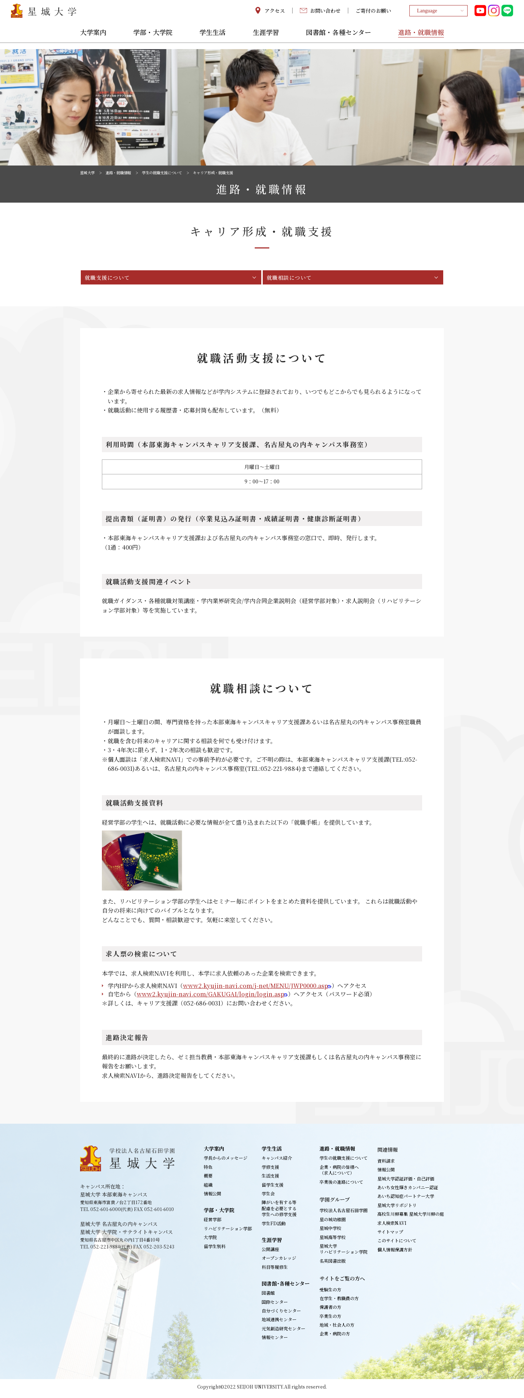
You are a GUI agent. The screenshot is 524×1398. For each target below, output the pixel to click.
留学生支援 (272, 1188)
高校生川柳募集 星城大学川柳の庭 (410, 1217)
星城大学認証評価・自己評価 (405, 1182)
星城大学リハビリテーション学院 (343, 1252)
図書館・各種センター (338, 39)
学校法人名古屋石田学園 (343, 1214)
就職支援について (112, 279)
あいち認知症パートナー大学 (405, 1199)
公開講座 (270, 1253)
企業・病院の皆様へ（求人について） (339, 1173)
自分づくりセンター (281, 1314)
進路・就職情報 (421, 39)
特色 (208, 1170)
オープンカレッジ (279, 1261)
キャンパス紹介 (277, 1161)
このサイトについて (396, 1244)
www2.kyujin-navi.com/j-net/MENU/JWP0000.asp (255, 989)
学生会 (268, 1197)
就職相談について (293, 279)
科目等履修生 (275, 1270)
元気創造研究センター (283, 1332)
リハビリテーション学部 (228, 1232)
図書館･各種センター (286, 1287)
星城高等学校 (332, 1241)
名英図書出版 (332, 1264)
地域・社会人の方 (336, 1328)
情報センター (275, 1341)
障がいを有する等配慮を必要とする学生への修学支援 (279, 1212)
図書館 (268, 1296)
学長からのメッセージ (225, 1161)
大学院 (210, 1241)
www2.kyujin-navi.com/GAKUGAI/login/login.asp (210, 997)
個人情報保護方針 (394, 1253)
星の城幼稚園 (332, 1223)
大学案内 (93, 39)
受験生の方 (330, 1293)
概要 (208, 1179)
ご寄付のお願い (373, 13)
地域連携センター (279, 1323)
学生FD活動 (274, 1227)
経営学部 (212, 1223)
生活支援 (270, 1179)
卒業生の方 (330, 1320)
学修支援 (270, 1170)
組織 (208, 1188)
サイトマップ (390, 1235)
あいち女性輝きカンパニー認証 (407, 1191)
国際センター (275, 1305)
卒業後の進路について (341, 1185)
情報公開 (212, 1197)
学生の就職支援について (174, 172)
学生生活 (212, 39)
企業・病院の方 (334, 1337)
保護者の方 (330, 1310)
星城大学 (89, 172)
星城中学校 (330, 1231)
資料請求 (386, 1164)
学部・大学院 (152, 39)
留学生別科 (215, 1250)
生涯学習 (266, 39)
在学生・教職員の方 (339, 1302)
